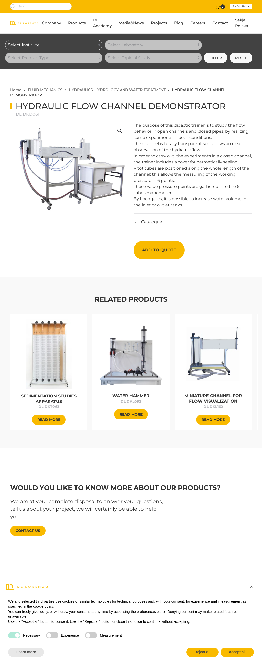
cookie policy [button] (43, 606)
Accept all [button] (237, 652)
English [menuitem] (239, 6)
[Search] (41, 6)
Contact (220, 22)
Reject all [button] (202, 652)
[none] (241, 6)
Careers (197, 22)
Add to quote (159, 250)
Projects (159, 22)
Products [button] (77, 22)
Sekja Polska (241, 23)
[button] (119, 131)
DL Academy (102, 23)
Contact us (28, 530)
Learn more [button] (26, 652)
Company (51, 22)
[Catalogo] (148, 222)
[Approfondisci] (49, 353)
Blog (178, 22)
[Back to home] (24, 23)
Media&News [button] (131, 22)
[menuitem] (241, 6)
